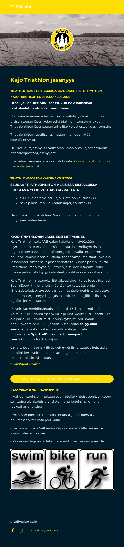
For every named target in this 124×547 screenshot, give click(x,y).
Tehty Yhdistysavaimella (44, 530)
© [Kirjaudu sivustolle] (11, 521)
